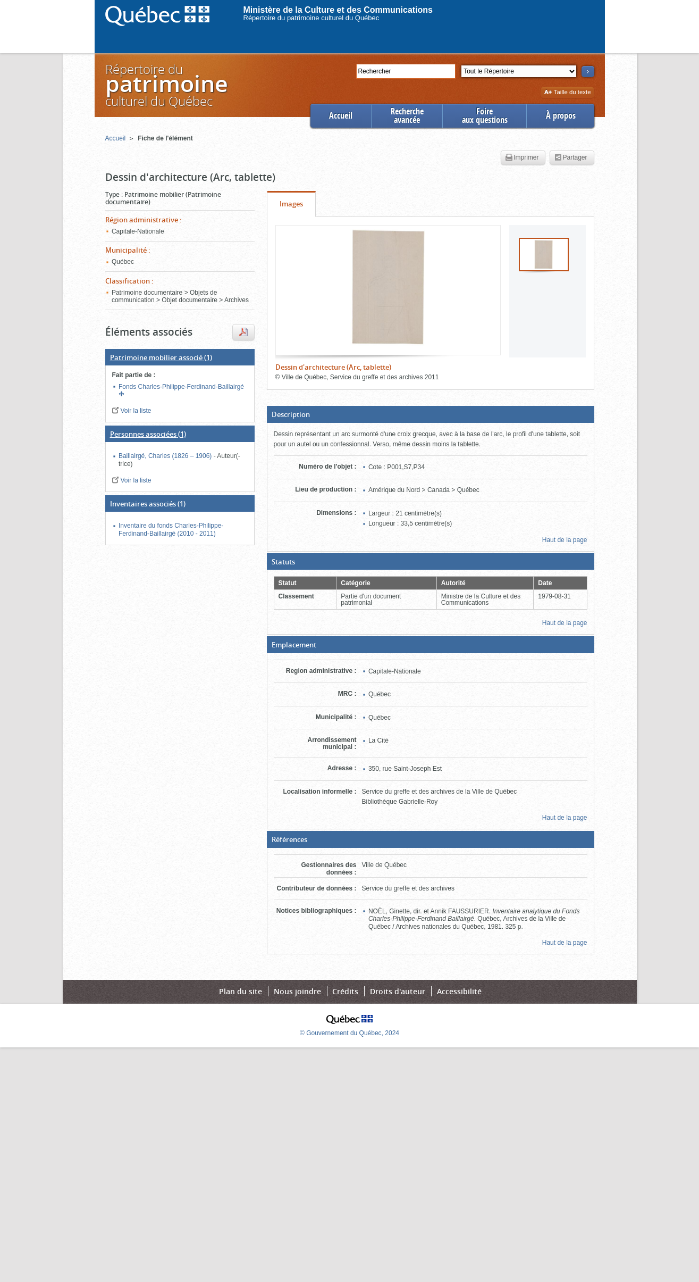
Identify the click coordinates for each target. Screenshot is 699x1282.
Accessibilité (459, 991)
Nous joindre (297, 991)
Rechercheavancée (407, 115)
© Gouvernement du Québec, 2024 (349, 1033)
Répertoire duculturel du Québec (165, 85)
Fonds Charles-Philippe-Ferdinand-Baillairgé (181, 386)
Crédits (345, 991)
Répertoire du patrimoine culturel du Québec (311, 18)
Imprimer (522, 158)
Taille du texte (567, 92)
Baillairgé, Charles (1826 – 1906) (166, 456)
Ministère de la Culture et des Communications (338, 9)
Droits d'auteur (397, 991)
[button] (430, 414)
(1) (161, 357)
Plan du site (240, 991)
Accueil (340, 116)
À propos (561, 116)
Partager (570, 158)
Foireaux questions (485, 115)
